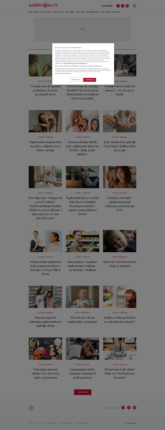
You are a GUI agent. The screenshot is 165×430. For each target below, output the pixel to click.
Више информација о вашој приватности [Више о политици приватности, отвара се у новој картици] (75, 63)
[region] (83, 64)
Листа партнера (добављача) (63, 73)
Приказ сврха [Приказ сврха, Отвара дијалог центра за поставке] (75, 79)
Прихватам (89, 79)
